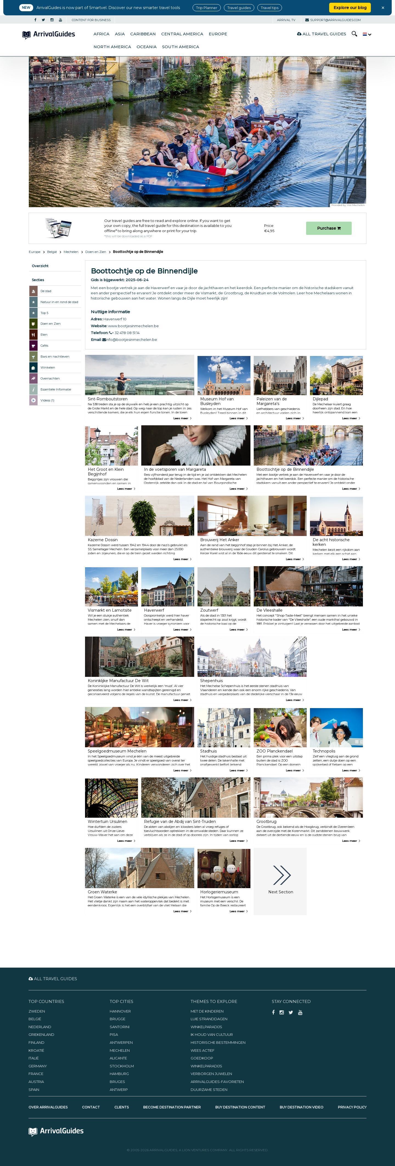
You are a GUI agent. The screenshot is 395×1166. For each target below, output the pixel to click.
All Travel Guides (321, 33)
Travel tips (269, 7)
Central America (182, 34)
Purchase (329, 228)
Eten (44, 335)
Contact (91, 1107)
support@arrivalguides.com (333, 20)
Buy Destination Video (301, 1107)
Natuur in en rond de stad (59, 302)
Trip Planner (206, 7)
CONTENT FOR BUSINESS (91, 20)
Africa (101, 34)
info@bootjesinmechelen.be (129, 339)
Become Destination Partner (172, 1107)
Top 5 (44, 313)
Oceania (147, 46)
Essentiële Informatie (56, 389)
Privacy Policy (352, 1107)
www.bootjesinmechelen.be (133, 326)
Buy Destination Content (240, 1107)
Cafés (44, 345)
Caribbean (143, 34)
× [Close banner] (383, 7)
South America (180, 46)
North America (112, 46)
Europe (218, 34)
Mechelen (71, 252)
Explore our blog (350, 7)
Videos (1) (47, 400)
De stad (46, 291)
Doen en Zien (95, 252)
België (52, 252)
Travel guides (239, 7)
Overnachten (50, 378)
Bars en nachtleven (55, 356)
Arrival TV (286, 20)
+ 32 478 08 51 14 (124, 332)
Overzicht (40, 266)
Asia (120, 34)
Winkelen (48, 367)
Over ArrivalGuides (48, 1107)
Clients (121, 1107)
